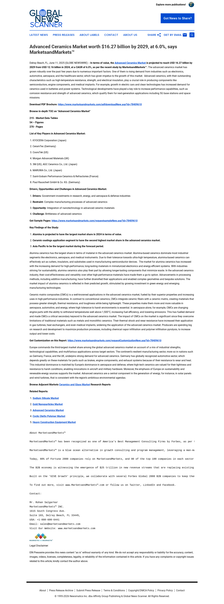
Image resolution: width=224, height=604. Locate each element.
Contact (111, 35)
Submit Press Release (88, 590)
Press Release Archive (61, 590)
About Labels (89, 35)
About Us (130, 35)
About (42, 590)
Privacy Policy (165, 590)
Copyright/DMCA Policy (141, 590)
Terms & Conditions (114, 590)
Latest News (39, 35)
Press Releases (64, 35)
